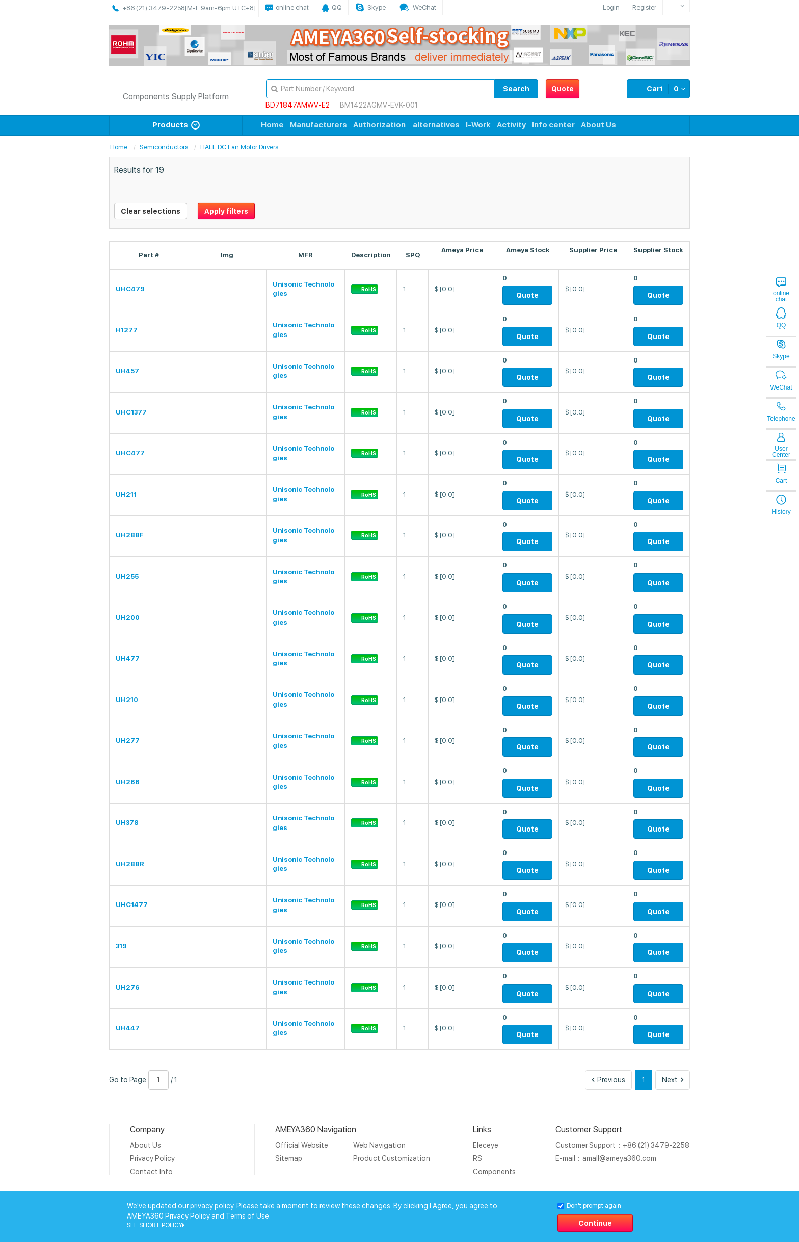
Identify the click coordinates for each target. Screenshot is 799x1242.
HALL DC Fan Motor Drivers (239, 147)
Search (516, 89)
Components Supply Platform (176, 96)
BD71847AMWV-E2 (297, 105)
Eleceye (485, 1145)
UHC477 (130, 453)
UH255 (127, 576)
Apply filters (226, 211)
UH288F (130, 535)
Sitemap (288, 1158)
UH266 (128, 782)
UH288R (130, 864)
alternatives (436, 125)
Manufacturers (318, 125)
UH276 (128, 987)
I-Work (478, 125)
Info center (553, 125)
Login (611, 7)
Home (272, 125)
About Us (598, 125)
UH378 (127, 822)
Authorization (379, 125)
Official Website (301, 1145)
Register (644, 7)
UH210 (127, 700)
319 (121, 946)
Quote (562, 89)
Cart (658, 89)
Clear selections (150, 211)
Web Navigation (379, 1145)
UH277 (128, 740)
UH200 (128, 618)
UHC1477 (132, 905)
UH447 (128, 1028)
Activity (511, 125)
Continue (595, 1223)
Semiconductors (164, 147)
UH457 (127, 371)
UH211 (126, 494)
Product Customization (391, 1158)
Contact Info (151, 1172)
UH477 (128, 658)
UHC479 (130, 289)
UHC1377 (131, 412)
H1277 (127, 330)
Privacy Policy (152, 1158)
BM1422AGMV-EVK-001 (379, 105)
